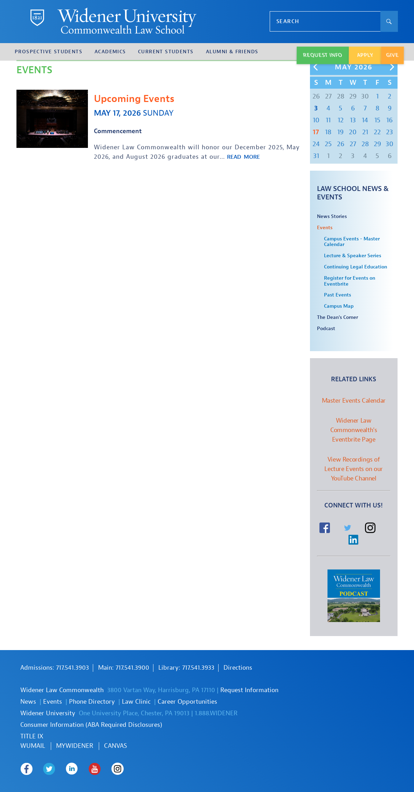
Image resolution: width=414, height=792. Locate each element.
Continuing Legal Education (355, 267)
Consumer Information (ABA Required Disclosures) (91, 725)
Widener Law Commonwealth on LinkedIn (72, 769)
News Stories (332, 216)
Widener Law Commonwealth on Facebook (26, 769)
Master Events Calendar (354, 401)
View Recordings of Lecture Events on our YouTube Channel (353, 469)
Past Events (337, 295)
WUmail (32, 746)
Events (324, 228)
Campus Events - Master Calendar (352, 242)
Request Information (249, 690)
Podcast (326, 329)
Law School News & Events (353, 193)
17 (316, 132)
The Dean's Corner (337, 317)
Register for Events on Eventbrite (349, 281)
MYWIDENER (74, 746)
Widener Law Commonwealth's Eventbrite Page (353, 430)
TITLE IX (31, 736)
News (28, 702)
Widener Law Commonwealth (62, 690)
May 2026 (354, 67)
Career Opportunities (187, 702)
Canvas (115, 746)
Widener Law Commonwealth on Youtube (95, 769)
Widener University (47, 713)
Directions (237, 668)
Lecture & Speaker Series (352, 256)
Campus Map (339, 306)
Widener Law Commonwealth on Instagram (117, 769)
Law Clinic (136, 702)
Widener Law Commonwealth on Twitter (49, 769)
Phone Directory (92, 702)
